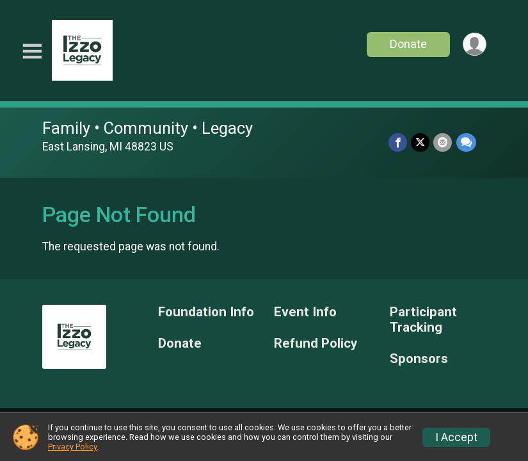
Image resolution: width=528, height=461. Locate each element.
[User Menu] (474, 44)
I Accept (456, 437)
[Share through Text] (466, 142)
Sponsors (419, 359)
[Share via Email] (443, 142)
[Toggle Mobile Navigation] (32, 51)
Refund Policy (315, 343)
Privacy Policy (72, 446)
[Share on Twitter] (421, 142)
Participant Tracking (423, 320)
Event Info (305, 312)
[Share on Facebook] (398, 142)
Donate (407, 44)
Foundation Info (206, 312)
